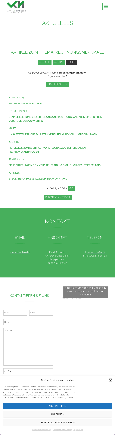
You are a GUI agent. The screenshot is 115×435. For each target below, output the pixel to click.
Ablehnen (58, 414)
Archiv (58, 62)
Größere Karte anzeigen (72, 332)
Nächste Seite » (57, 84)
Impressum (78, 430)
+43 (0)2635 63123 (96, 252)
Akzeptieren (57, 406)
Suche (71, 62)
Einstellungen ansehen (57, 422)
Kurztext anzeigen (57, 197)
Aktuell (44, 62)
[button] (110, 380)
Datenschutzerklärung (41, 430)
